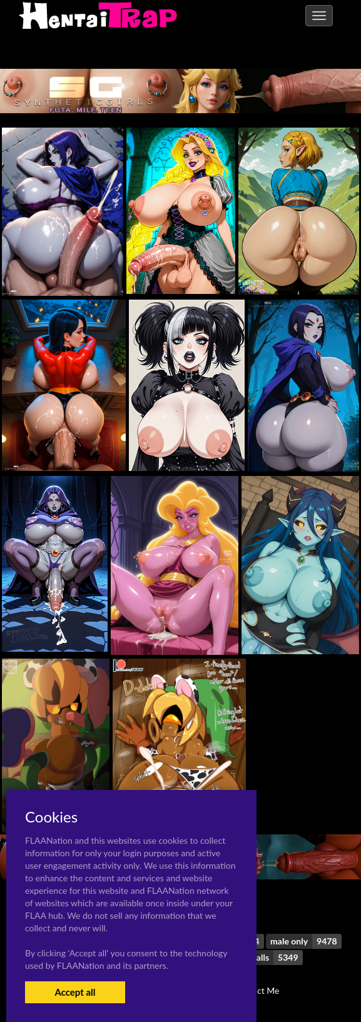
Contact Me (256, 990)
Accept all (74, 992)
